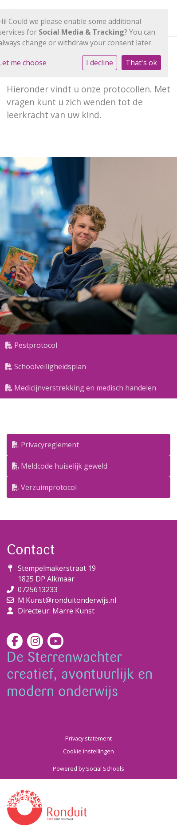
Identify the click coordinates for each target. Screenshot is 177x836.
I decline (99, 63)
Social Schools (105, 768)
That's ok (141, 63)
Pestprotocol (31, 345)
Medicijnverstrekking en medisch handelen (80, 388)
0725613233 (38, 589)
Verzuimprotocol (44, 487)
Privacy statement (88, 738)
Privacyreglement (45, 445)
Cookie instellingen (88, 751)
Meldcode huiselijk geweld (59, 466)
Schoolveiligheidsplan (45, 366)
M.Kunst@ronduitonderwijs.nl (67, 600)
